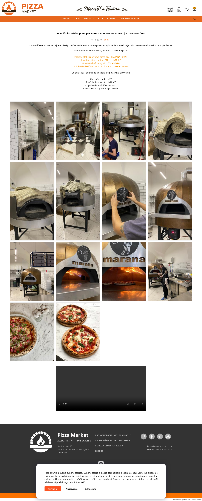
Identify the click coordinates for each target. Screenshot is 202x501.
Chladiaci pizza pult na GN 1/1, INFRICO (101, 60)
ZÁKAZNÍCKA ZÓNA (130, 18)
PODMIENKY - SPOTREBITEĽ (113, 440)
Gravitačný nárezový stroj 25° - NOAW (101, 63)
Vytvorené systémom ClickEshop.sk (187, 499)
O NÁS (77, 18)
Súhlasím (52, 488)
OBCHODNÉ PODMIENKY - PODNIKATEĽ (113, 435)
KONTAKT (112, 18)
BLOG (100, 18)
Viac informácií (77, 482)
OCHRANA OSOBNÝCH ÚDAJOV (109, 445)
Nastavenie (71, 488)
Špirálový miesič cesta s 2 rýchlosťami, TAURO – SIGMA (101, 66)
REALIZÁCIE (89, 18)
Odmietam (90, 488)
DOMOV (66, 18)
